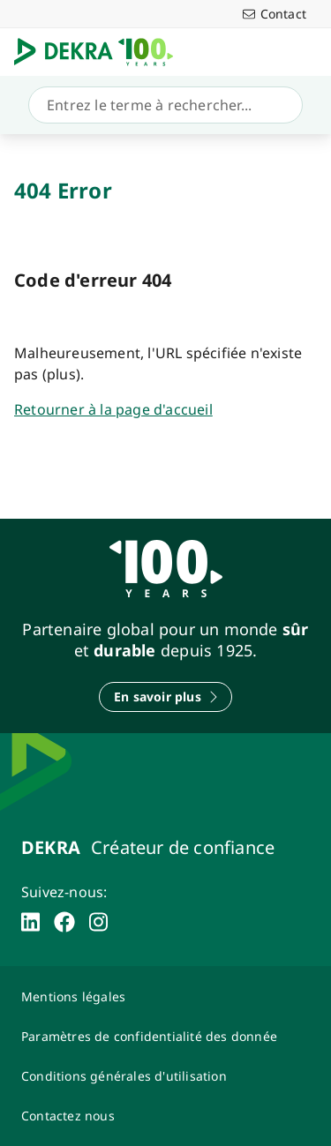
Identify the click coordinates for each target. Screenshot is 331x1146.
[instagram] (98, 922)
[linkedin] (30, 922)
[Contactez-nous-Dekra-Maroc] (165, 1115)
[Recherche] (162, 105)
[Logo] (100, 52)
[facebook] (64, 922)
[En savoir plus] (165, 697)
